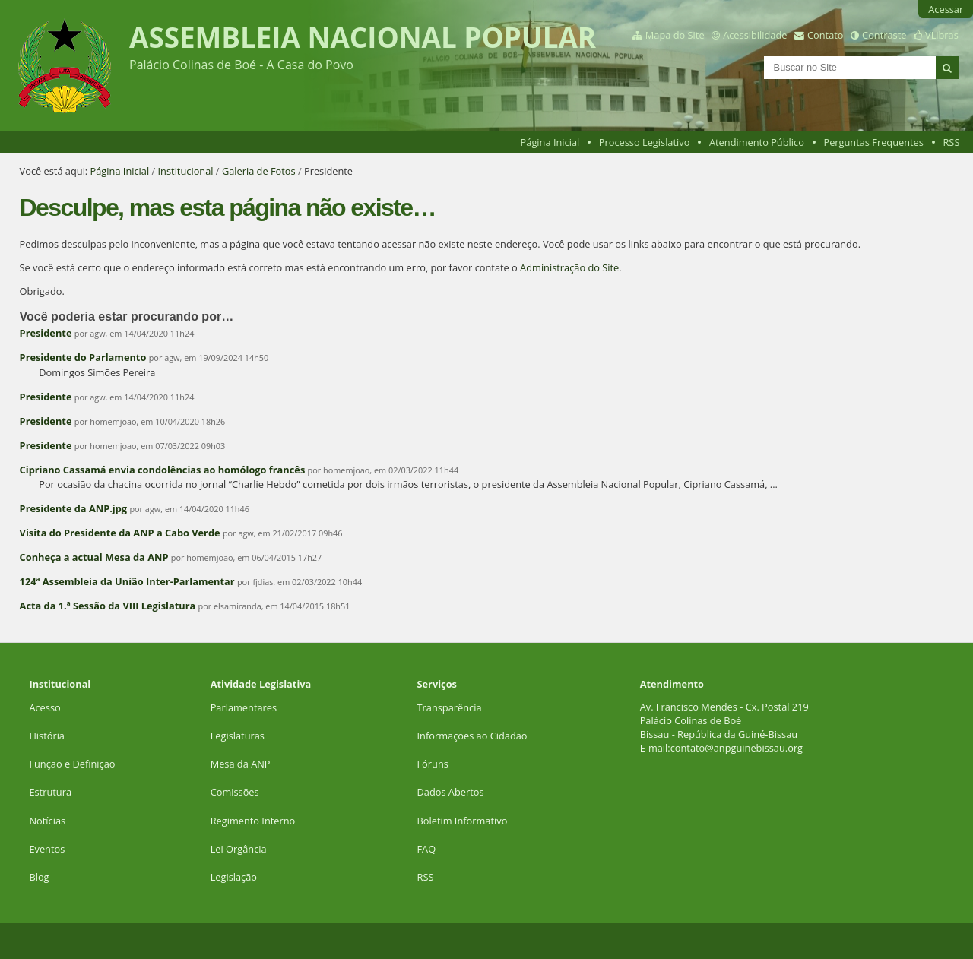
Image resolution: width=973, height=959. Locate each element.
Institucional (186, 171)
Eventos (47, 849)
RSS (951, 142)
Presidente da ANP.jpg (73, 508)
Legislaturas (238, 735)
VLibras (942, 35)
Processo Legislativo (644, 142)
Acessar (945, 9)
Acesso (44, 707)
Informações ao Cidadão (472, 735)
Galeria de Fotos (259, 171)
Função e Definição (72, 764)
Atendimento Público (756, 142)
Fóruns (432, 764)
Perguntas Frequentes (873, 142)
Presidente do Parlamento (83, 357)
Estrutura (50, 792)
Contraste (884, 35)
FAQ (426, 849)
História (47, 735)
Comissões (235, 792)
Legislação (235, 877)
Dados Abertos (450, 792)
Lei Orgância (240, 849)
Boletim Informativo (462, 821)
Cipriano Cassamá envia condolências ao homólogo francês (163, 469)
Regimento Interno (253, 821)
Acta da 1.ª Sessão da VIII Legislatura (108, 605)
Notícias (47, 821)
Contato (825, 35)
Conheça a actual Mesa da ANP (94, 557)
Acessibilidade (755, 35)
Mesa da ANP (241, 764)
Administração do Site (569, 267)
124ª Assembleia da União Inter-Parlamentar (127, 581)
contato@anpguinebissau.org (736, 748)
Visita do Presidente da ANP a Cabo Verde (120, 533)
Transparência (449, 707)
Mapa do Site (675, 35)
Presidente (46, 333)
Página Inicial (550, 142)
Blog (39, 877)
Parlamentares (244, 707)
